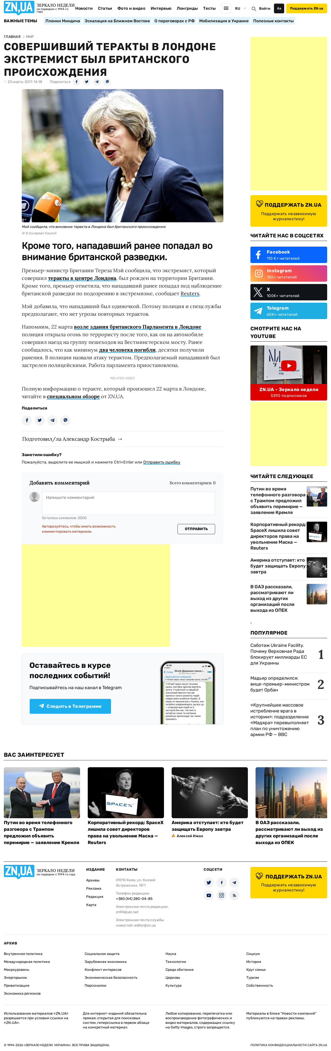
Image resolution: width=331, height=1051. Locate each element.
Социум (253, 954)
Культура (174, 985)
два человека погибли (127, 349)
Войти (264, 8)
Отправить (196, 529)
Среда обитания (180, 970)
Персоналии (95, 985)
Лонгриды (187, 8)
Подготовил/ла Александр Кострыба (68, 439)
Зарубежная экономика (106, 962)
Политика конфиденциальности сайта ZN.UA (288, 1045)
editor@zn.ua (145, 925)
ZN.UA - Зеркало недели (288, 389)
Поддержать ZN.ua (306, 8)
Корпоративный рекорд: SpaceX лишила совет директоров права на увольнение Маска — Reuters (278, 536)
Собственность (259, 985)
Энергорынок (15, 977)
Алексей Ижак (190, 836)
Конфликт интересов (103, 970)
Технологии (176, 962)
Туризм (252, 977)
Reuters (190, 293)
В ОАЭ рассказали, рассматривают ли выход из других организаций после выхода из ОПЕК (272, 598)
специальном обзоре (73, 396)
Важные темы (20, 21)
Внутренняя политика (23, 954)
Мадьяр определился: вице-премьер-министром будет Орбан (280, 684)
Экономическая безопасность (111, 977)
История (253, 962)
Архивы (93, 880)
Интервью (161, 8)
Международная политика (27, 962)
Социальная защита (102, 954)
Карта (91, 905)
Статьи (105, 8)
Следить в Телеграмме (70, 706)
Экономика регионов (22, 993)
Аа (279, 8)
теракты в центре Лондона (82, 278)
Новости (84, 8)
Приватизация (16, 985)
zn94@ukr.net (127, 912)
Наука (171, 954)
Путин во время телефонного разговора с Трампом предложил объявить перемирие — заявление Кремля (277, 500)
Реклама (93, 888)
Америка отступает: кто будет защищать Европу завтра (278, 566)
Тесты (209, 8)
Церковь (173, 977)
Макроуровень (16, 970)
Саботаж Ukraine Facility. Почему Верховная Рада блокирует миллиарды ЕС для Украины (278, 654)
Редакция (94, 897)
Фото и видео (131, 8)
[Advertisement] (96, 595)
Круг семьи (256, 970)
